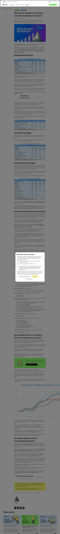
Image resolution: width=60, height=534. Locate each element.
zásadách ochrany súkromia (34, 274)
